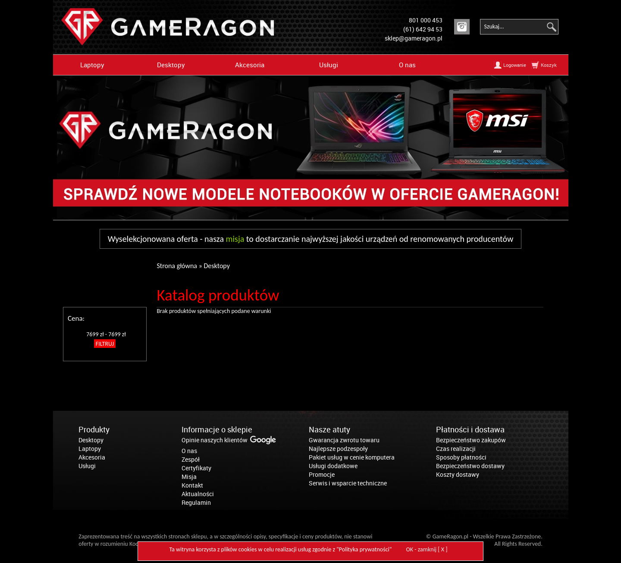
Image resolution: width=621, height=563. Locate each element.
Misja (189, 476)
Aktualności (198, 494)
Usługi (328, 64)
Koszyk (549, 65)
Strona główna (177, 266)
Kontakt (192, 485)
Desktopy (171, 64)
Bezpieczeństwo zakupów (471, 440)
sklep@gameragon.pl (413, 38)
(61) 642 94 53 (422, 29)
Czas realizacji (456, 448)
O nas (407, 64)
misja (235, 239)
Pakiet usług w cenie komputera (352, 457)
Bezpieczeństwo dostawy (470, 466)
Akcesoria (249, 64)
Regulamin (196, 502)
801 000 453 (425, 20)
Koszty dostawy (457, 474)
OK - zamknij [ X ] (427, 549)
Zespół (191, 459)
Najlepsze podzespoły (338, 448)
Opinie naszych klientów (215, 440)
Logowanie (514, 65)
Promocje (322, 474)
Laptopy (92, 64)
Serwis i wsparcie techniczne (348, 483)
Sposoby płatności (461, 457)
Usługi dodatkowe (333, 466)
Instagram (462, 26)
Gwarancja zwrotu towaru (344, 440)
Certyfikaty (196, 468)
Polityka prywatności (364, 549)
